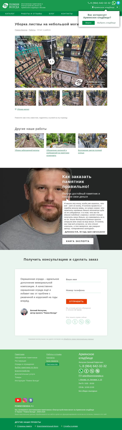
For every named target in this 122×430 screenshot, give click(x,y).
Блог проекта (52, 361)
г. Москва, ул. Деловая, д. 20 (90, 380)
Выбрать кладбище (106, 23)
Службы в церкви (70, 426)
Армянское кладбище (86, 356)
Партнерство (52, 364)
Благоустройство (22, 371)
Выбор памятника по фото (26, 367)
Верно (89, 23)
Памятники (19, 354)
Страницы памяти (24, 426)
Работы (32, 30)
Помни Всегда (21, 30)
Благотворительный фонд (47, 426)
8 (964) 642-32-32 (101, 3)
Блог (51, 14)
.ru (24, 406)
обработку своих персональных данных (78, 339)
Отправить (76, 301)
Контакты (67, 14)
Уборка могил (23, 109)
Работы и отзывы (31, 14)
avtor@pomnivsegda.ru (92, 376)
